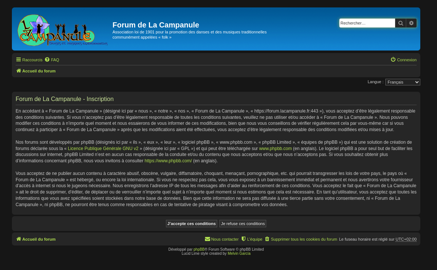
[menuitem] (51, 59)
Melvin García (239, 253)
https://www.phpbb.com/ (168, 160)
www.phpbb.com (275, 148)
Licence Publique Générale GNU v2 (103, 148)
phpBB (199, 249)
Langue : (376, 81)
